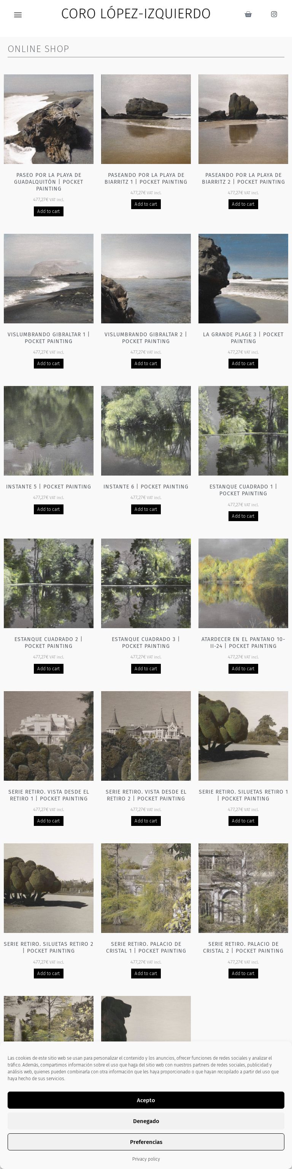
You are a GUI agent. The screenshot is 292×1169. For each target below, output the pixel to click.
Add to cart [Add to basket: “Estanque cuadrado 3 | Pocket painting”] (146, 668)
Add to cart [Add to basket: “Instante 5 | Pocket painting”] (48, 509)
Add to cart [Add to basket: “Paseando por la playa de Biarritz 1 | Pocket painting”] (146, 204)
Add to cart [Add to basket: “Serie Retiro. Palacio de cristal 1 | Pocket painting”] (146, 973)
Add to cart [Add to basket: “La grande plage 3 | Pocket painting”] (243, 363)
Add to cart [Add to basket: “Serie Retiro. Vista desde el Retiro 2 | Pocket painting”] (146, 821)
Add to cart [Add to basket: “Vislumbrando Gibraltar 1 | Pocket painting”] (48, 363)
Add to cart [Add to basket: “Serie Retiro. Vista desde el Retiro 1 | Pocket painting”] (48, 821)
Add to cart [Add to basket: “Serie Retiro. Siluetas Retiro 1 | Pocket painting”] (243, 821)
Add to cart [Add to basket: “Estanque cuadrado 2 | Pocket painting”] (48, 668)
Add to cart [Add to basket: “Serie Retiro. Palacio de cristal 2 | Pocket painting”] (243, 973)
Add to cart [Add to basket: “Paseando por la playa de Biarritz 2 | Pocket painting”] (243, 204)
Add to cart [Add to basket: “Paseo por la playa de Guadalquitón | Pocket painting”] (48, 211)
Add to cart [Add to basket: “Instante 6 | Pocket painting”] (146, 509)
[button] (18, 14)
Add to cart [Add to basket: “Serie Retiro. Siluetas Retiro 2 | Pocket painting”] (48, 973)
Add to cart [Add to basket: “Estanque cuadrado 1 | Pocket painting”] (243, 516)
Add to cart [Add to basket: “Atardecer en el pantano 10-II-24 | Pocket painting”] (243, 668)
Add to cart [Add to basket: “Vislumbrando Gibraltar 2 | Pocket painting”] (146, 363)
